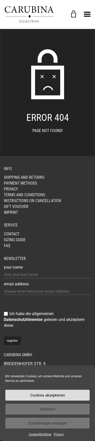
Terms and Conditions (24, 194)
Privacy (59, 434)
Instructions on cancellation (32, 200)
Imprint (11, 212)
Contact (12, 234)
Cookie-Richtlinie (40, 434)
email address (16, 284)
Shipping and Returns (24, 177)
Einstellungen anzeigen (47, 423)
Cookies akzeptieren (47, 395)
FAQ (7, 245)
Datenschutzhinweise (23, 319)
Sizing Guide (15, 239)
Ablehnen (47, 409)
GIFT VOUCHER (16, 206)
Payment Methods (20, 183)
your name (13, 267)
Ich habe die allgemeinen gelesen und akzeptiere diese (44, 319)
